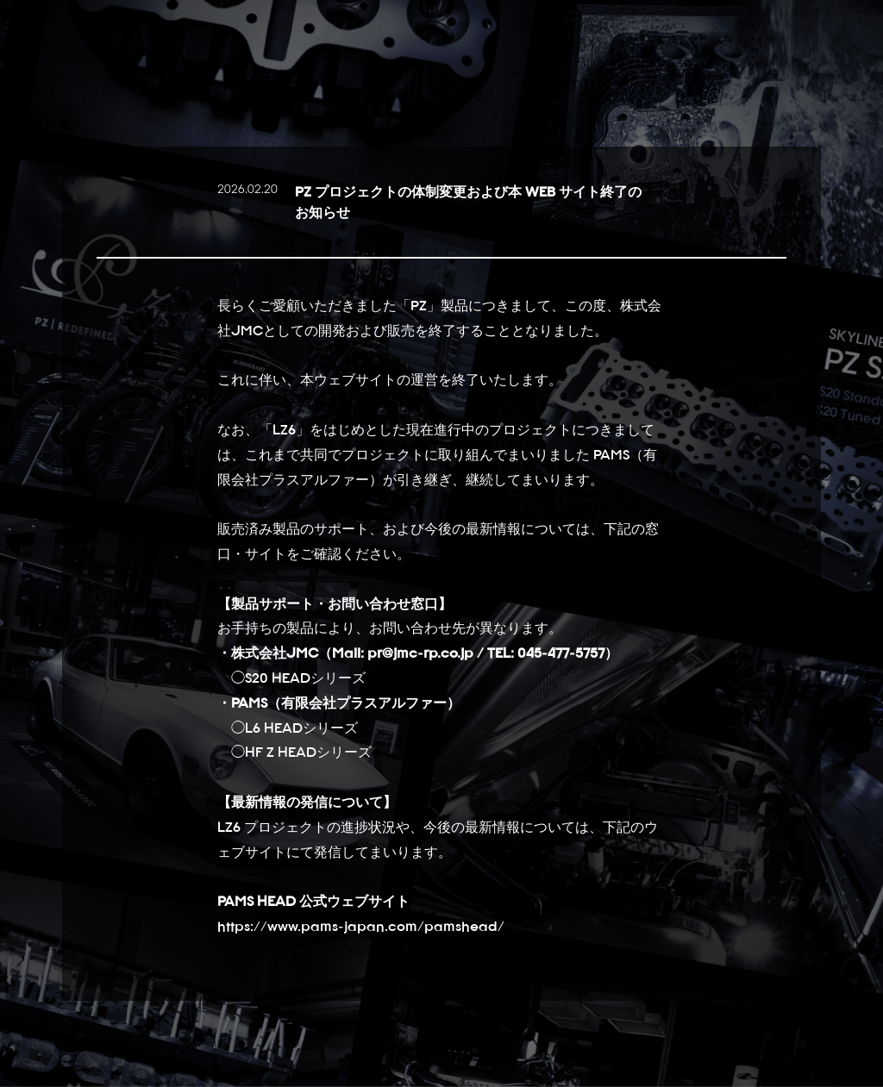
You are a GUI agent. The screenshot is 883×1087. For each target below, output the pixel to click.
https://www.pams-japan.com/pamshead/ (360, 926)
